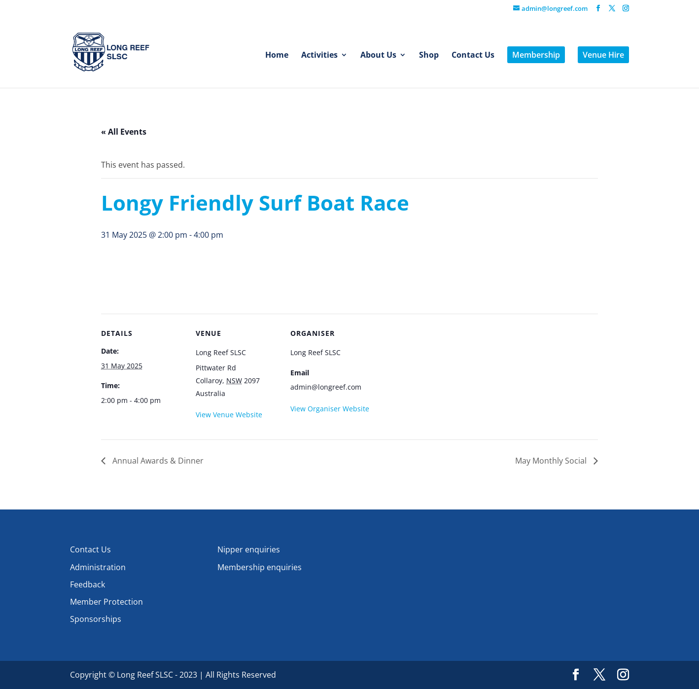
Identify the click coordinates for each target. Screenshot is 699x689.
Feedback (87, 584)
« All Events (123, 131)
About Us (378, 55)
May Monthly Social (552, 460)
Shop (429, 55)
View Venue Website (229, 414)
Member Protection (106, 601)
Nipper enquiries (248, 549)
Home (276, 55)
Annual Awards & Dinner (157, 460)
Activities (319, 55)
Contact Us (473, 55)
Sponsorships (95, 619)
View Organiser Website (329, 408)
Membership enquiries (259, 567)
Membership (536, 54)
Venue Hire (603, 54)
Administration (98, 567)
